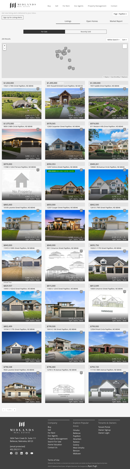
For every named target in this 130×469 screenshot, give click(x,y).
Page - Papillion (120, 14)
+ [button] (4, 45)
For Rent (66, 6)
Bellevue (76, 433)
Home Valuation (55, 444)
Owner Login (103, 433)
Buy (49, 6)
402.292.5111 (16, 449)
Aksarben (77, 439)
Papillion (77, 436)
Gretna (76, 445)
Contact (114, 6)
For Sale (44, 32)
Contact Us (52, 447)
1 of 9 (9, 410)
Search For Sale (54, 441)
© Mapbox (106, 77)
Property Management (97, 6)
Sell (56, 6)
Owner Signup (104, 430)
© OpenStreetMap (115, 77)
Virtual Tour (7, 282)
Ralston (76, 442)
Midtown (77, 453)
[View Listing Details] (21, 103)
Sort (124, 40)
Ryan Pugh (92, 466)
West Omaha (78, 447)
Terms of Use (53, 460)
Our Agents (78, 6)
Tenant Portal (104, 427)
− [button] (4, 48)
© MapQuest (124, 77)
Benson (76, 450)
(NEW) (55, 83)
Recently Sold (86, 32)
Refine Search (113, 40)
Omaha (76, 430)
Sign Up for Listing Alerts (12, 17)
